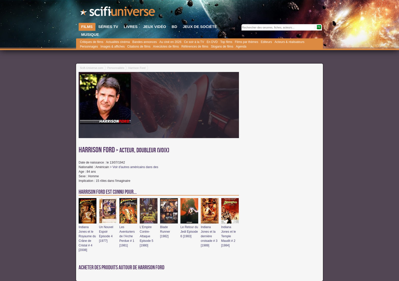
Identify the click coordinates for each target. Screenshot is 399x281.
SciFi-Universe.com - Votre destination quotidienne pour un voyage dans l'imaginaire (118, 12)
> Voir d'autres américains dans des (134, 167)
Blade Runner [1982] (165, 231)
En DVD (212, 42)
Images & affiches (113, 46)
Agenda (241, 46)
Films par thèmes (246, 42)
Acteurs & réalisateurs (289, 42)
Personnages (89, 46)
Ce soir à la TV (194, 42)
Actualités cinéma (118, 42)
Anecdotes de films (166, 46)
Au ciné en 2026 (170, 42)
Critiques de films (91, 42)
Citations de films (138, 46)
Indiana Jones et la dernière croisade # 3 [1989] (209, 236)
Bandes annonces (144, 42)
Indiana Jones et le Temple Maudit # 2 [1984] (228, 236)
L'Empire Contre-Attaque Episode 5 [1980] (146, 236)
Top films (226, 42)
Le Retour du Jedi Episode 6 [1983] (189, 231)
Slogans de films (222, 46)
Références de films (194, 46)
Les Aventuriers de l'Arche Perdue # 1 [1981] (127, 236)
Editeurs (266, 42)
